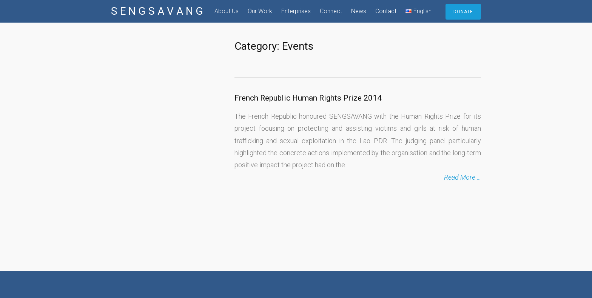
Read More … (462, 177)
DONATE (463, 11)
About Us (226, 11)
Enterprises (296, 11)
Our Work (260, 11)
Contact (385, 11)
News (358, 11)
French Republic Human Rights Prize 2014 (308, 97)
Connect (331, 11)
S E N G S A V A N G (157, 11)
